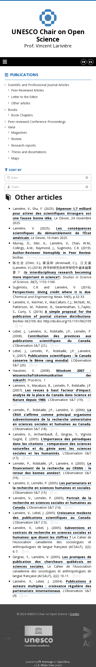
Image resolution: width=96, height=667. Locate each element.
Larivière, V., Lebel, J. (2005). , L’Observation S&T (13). (52, 517)
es (90, 62)
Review (17, 139)
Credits (74, 614)
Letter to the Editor (25, 97)
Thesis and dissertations (29, 152)
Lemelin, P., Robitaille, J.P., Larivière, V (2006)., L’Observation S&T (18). (52, 419)
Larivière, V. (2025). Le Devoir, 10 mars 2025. (52, 233)
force (47, 661)
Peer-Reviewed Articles (28, 90)
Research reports (24, 145)
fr (83, 62)
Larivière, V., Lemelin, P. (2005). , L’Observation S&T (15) (52, 488)
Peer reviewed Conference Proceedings (37, 121)
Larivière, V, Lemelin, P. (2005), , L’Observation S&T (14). (52, 503)
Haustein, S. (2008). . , (52, 375)
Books (12, 110)
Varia (11, 127)
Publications (24, 74)
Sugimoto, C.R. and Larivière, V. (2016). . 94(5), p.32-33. (52, 292)
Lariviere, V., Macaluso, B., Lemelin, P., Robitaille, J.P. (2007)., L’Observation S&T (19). (52, 392)
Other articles (21, 103)
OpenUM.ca (63, 661)
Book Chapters (22, 115)
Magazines (19, 132)
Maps (15, 158)
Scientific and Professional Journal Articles (38, 85)
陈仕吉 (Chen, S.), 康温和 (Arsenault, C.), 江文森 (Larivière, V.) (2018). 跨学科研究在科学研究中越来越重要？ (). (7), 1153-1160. (52, 272)
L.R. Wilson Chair (45, 665)
